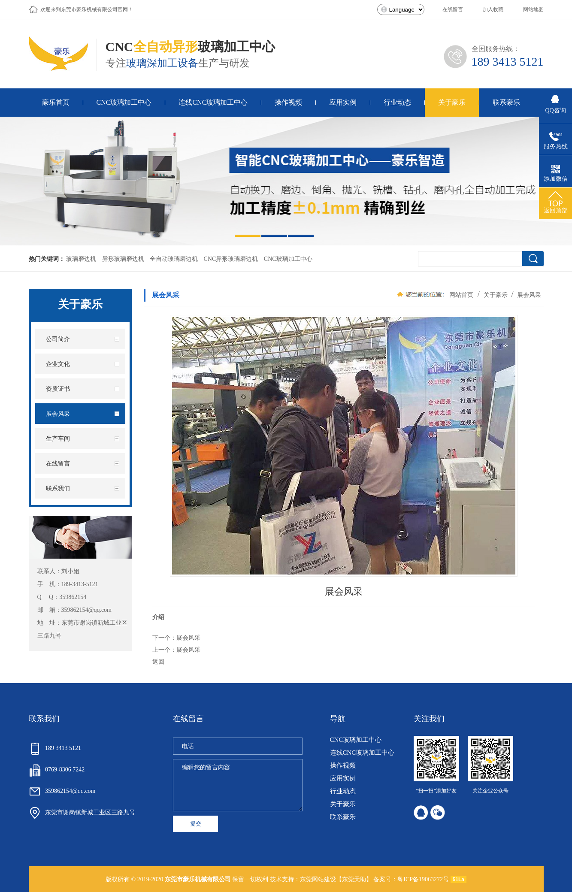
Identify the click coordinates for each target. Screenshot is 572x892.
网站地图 (533, 9)
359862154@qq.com (86, 610)
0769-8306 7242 (57, 769)
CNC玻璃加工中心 (288, 259)
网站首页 (461, 294)
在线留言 (452, 9)
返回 (158, 661)
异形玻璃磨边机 (123, 259)
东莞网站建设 (318, 879)
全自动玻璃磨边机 (174, 259)
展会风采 (529, 294)
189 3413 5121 (508, 61)
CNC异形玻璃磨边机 (231, 259)
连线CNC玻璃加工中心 (362, 753)
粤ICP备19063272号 (423, 879)
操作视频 (343, 765)
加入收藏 (493, 9)
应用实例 (343, 778)
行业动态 (343, 791)
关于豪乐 (495, 294)
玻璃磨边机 (81, 259)
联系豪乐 (343, 817)
